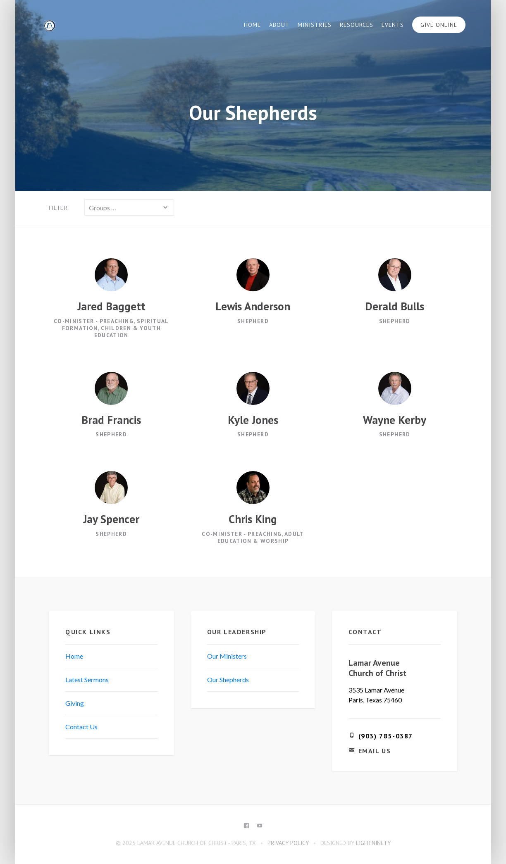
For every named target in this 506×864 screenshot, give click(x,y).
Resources (356, 25)
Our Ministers (227, 656)
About (279, 25)
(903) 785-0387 (385, 736)
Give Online (438, 25)
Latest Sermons (87, 679)
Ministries (315, 25)
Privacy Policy (288, 843)
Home (252, 25)
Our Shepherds (228, 679)
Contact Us (81, 727)
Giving (74, 703)
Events (393, 25)
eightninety (373, 843)
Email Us (374, 751)
